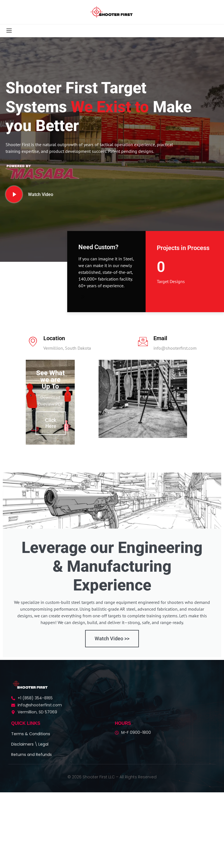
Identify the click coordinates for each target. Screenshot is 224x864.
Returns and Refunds (31, 762)
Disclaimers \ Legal (29, 751)
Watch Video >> (112, 646)
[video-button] (14, 194)
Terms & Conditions (30, 741)
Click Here (50, 430)
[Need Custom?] (82, 296)
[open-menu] (9, 30)
